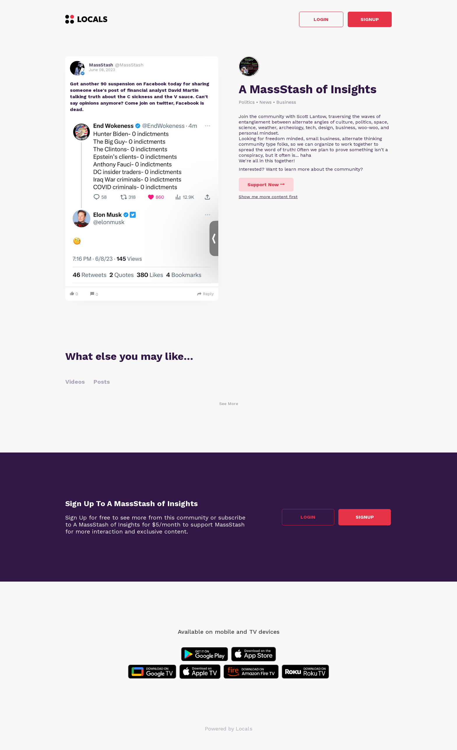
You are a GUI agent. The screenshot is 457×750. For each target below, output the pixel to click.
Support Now (266, 185)
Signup (365, 20)
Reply (205, 294)
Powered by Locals (228, 729)
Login (308, 20)
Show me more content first (268, 197)
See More (228, 404)
